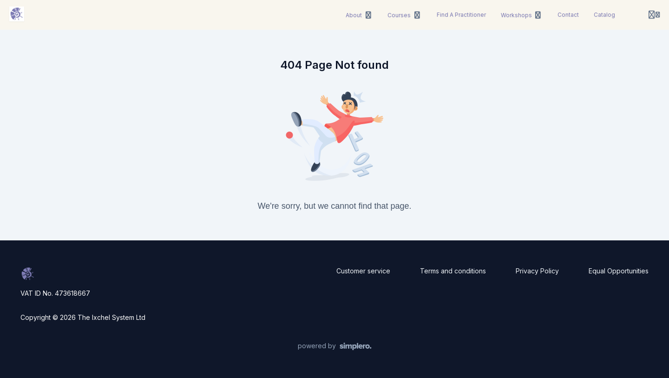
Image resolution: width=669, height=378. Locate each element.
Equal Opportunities (619, 271)
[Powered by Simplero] (335, 346)
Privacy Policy (537, 271)
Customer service (363, 271)
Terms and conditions (453, 271)
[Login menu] (654, 14)
